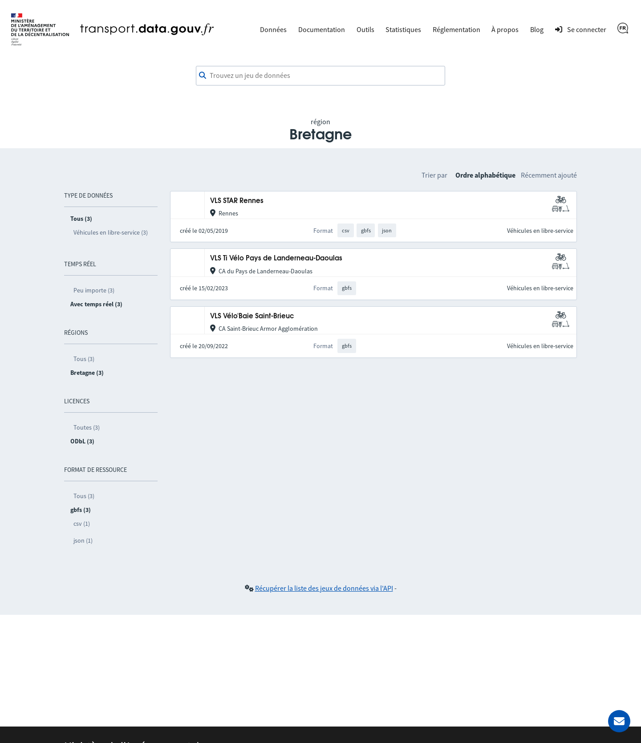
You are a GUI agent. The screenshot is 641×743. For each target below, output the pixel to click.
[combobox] (320, 75)
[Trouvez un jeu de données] (320, 75)
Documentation (321, 29)
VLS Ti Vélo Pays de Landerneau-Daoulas (276, 258)
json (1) (83, 540)
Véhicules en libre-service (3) (110, 232)
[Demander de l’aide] (619, 721)
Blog (537, 29)
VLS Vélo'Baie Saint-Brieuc (252, 316)
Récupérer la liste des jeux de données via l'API (324, 588)
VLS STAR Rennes (237, 201)
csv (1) (81, 524)
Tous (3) (83, 359)
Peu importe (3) (93, 290)
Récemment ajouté (549, 175)
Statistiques (403, 29)
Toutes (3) (86, 427)
